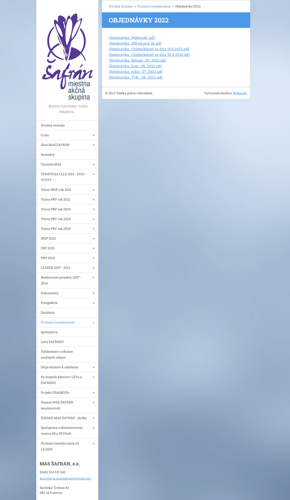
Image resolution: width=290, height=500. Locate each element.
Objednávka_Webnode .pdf (132, 37)
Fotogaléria (49, 303)
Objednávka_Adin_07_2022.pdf (136, 71)
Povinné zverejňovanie (58, 322)
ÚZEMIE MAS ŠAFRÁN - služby (64, 418)
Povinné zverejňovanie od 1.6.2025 (60, 446)
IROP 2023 (48, 238)
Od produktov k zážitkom (59, 367)
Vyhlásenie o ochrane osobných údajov (57, 354)
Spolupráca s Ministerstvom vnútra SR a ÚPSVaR (62, 430)
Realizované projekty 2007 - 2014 (61, 280)
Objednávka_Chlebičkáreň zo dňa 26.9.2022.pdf (149, 54)
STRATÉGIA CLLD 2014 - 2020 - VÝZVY (63, 177)
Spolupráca (49, 332)
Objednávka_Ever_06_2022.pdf (135, 65)
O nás (45, 135)
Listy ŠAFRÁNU (52, 342)
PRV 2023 (48, 248)
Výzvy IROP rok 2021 (56, 189)
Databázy (48, 312)
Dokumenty (49, 293)
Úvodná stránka (53, 125)
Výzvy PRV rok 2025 (55, 228)
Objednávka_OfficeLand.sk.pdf (135, 43)
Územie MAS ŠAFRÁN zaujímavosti (57, 405)
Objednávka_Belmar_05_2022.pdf (137, 60)
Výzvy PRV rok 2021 (55, 199)
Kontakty (48, 154)
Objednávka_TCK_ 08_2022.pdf (136, 77)
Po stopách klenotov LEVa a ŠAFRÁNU (61, 380)
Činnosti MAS (51, 164)
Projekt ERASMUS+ (55, 392)
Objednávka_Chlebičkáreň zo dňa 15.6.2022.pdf (149, 48)
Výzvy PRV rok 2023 (56, 209)
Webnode (240, 93)
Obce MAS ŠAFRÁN (55, 145)
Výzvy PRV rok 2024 (56, 219)
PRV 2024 (48, 258)
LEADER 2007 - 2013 (55, 267)
